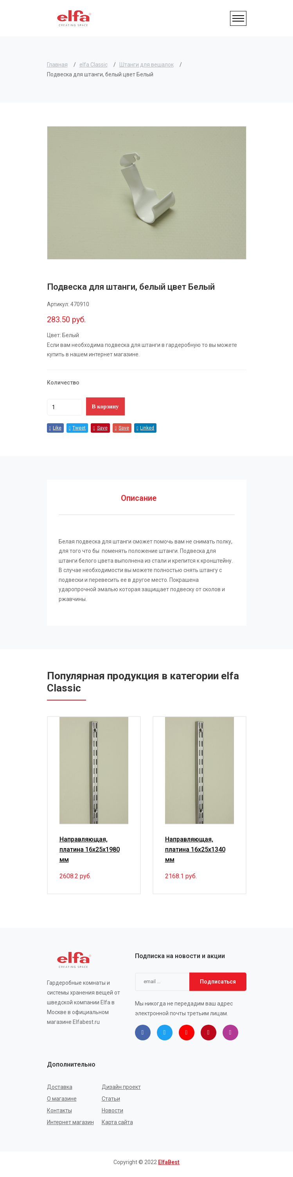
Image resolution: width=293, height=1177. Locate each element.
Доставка (59, 1087)
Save (100, 428)
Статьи (111, 1099)
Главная (57, 64)
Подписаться (218, 981)
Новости (112, 1110)
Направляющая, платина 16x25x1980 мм (89, 849)
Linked (145, 428)
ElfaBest (169, 1162)
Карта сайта (117, 1122)
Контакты (59, 1110)
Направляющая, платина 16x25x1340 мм (195, 849)
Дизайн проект (121, 1087)
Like (55, 428)
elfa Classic (93, 64)
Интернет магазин (70, 1122)
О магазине (62, 1099)
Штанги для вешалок (146, 64)
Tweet (77, 428)
